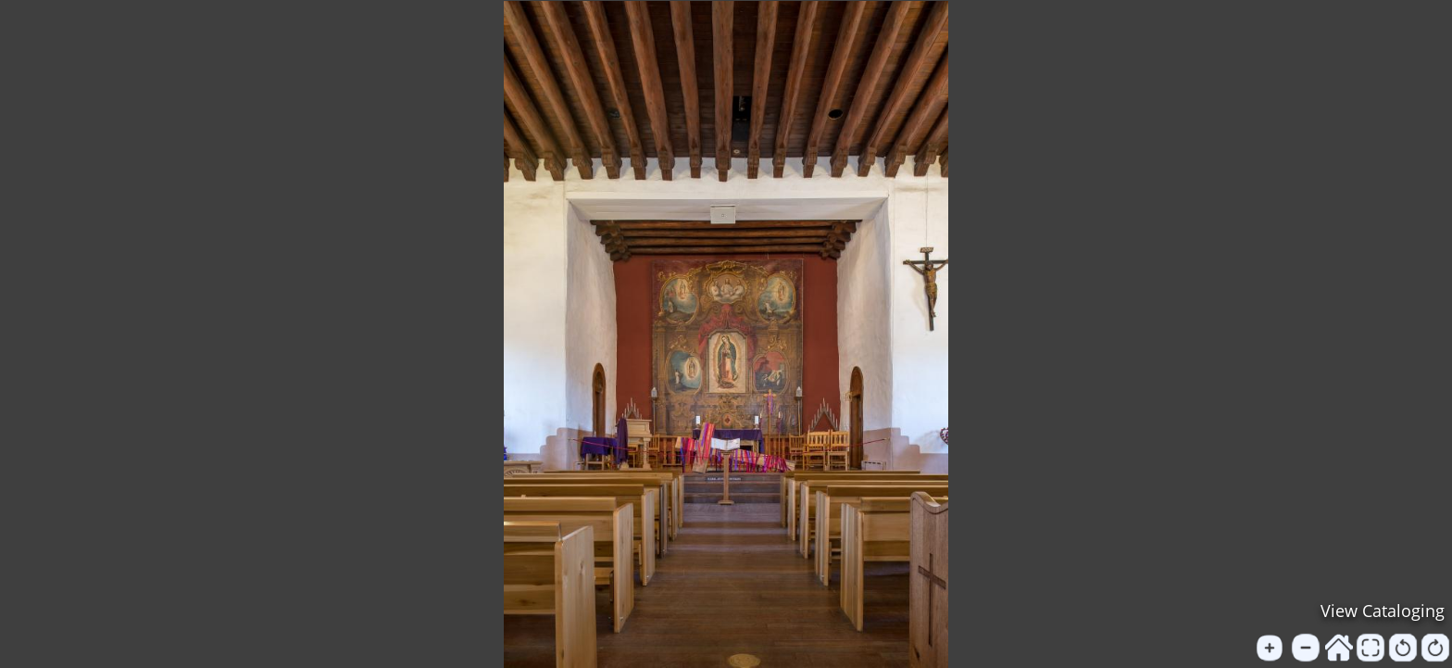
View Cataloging (1383, 610)
